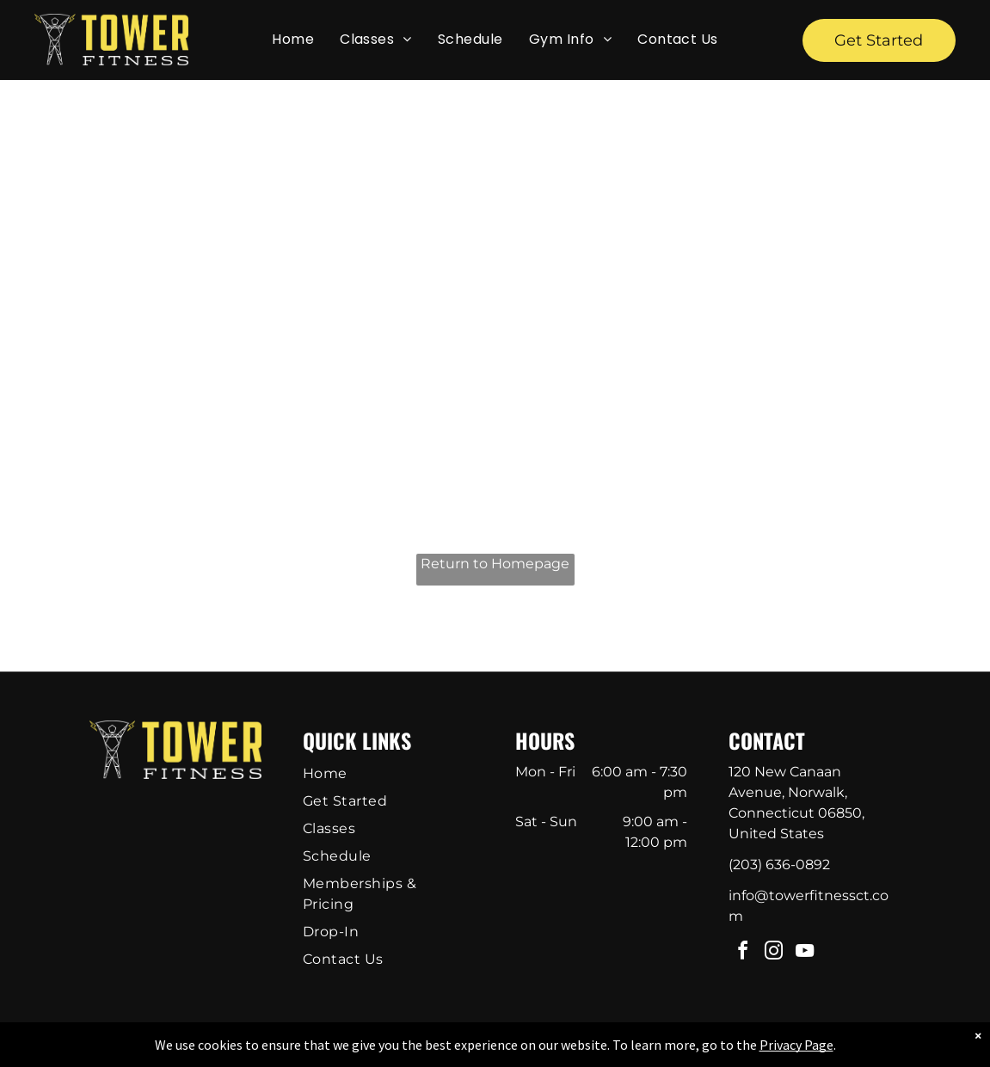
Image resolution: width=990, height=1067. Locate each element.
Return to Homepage (495, 563)
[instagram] (773, 953)
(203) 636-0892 (779, 864)
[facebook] (742, 953)
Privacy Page (796, 1044)
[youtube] (804, 953)
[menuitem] (293, 39)
